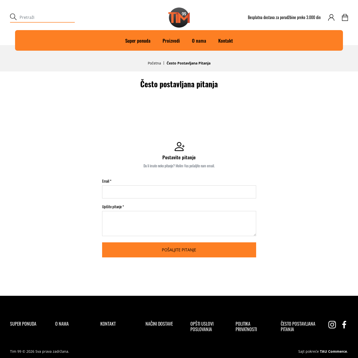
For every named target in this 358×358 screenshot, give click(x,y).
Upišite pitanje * (113, 206)
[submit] (13, 17)
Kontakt (225, 40)
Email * (106, 181)
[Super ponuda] (23, 323)
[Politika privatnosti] (254, 326)
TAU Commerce (333, 351)
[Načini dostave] (159, 323)
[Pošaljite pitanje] (179, 249)
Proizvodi (171, 40)
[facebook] (344, 324)
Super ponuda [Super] (138, 40)
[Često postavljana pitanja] (299, 326)
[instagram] (332, 324)
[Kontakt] (108, 323)
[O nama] (62, 323)
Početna (154, 63)
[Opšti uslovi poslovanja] (208, 326)
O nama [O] (199, 40)
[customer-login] (331, 17)
